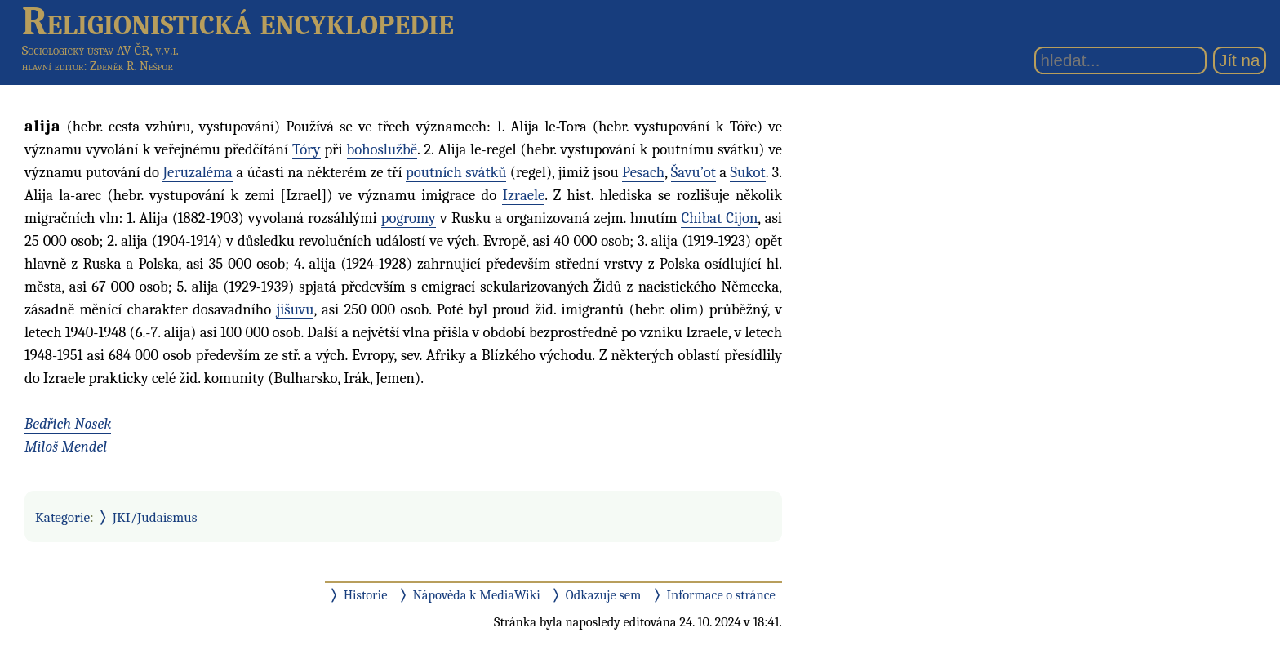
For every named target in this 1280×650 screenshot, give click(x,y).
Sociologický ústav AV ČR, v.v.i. (100, 50)
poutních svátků (456, 172)
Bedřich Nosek (67, 424)
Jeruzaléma (197, 172)
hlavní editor (53, 66)
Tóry (306, 149)
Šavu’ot (693, 172)
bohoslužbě (382, 149)
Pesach (643, 172)
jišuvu (294, 309)
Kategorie (62, 517)
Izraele (523, 195)
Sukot (747, 172)
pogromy (408, 218)
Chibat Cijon (719, 218)
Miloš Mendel (65, 447)
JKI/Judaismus (155, 517)
